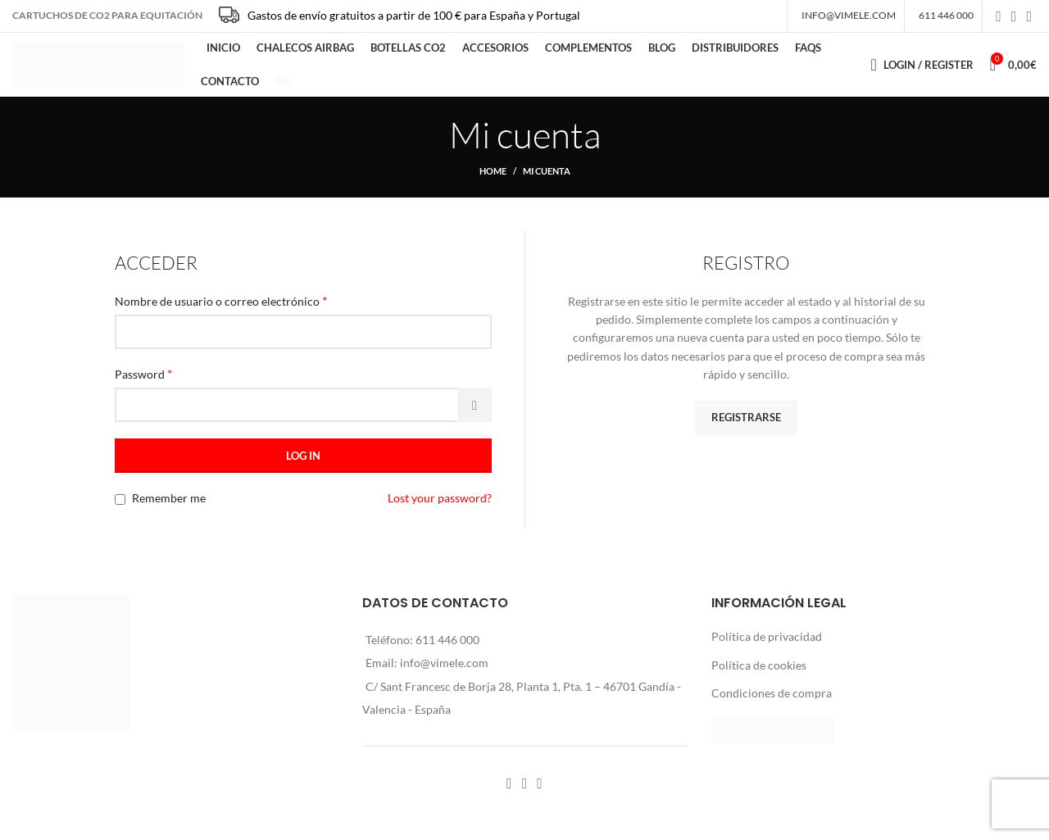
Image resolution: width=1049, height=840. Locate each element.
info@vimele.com (444, 674)
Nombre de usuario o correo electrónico (221, 312)
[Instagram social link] (1014, 17)
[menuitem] (282, 88)
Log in (303, 467)
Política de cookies (758, 676)
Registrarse (746, 428)
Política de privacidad (766, 648)
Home (492, 182)
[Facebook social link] (998, 17)
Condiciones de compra (771, 704)
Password (143, 385)
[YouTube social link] (1029, 17)
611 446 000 (447, 651)
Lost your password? (440, 509)
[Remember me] (120, 511)
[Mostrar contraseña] (474, 416)
